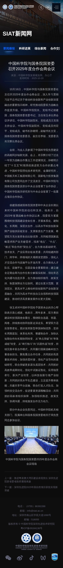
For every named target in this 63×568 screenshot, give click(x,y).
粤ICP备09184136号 (31, 528)
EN (47, 7)
